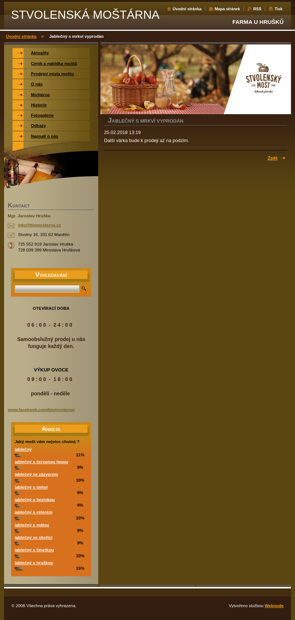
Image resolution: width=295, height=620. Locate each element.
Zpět (273, 158)
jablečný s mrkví (31, 487)
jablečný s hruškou (34, 563)
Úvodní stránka (187, 9)
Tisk (278, 9)
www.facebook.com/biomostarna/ (41, 409)
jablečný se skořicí (33, 537)
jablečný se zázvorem (36, 474)
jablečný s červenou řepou (41, 462)
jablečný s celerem (33, 512)
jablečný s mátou (32, 525)
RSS (257, 9)
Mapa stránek (227, 9)
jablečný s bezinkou (35, 499)
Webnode (274, 605)
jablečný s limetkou (34, 550)
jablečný (23, 449)
